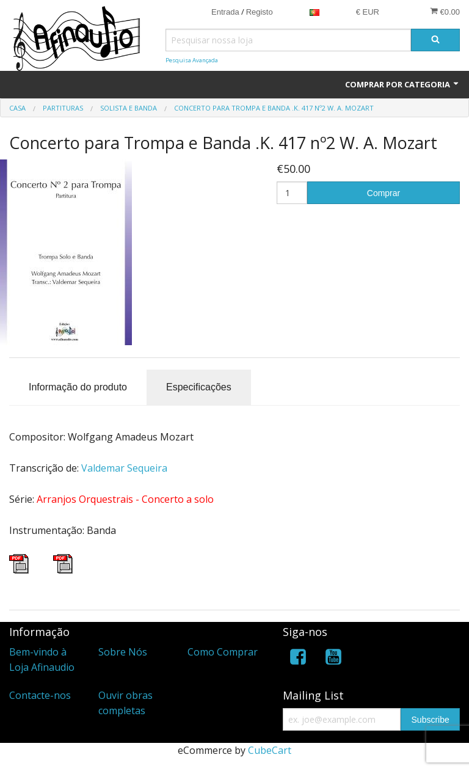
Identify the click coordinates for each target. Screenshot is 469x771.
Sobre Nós (122, 652)
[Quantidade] (292, 192)
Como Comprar (222, 652)
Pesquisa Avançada (191, 60)
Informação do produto (78, 387)
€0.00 (445, 11)
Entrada (225, 11)
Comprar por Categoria (402, 84)
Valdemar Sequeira (124, 468)
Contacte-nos (40, 695)
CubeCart (269, 750)
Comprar (383, 193)
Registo (259, 11)
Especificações (198, 387)
